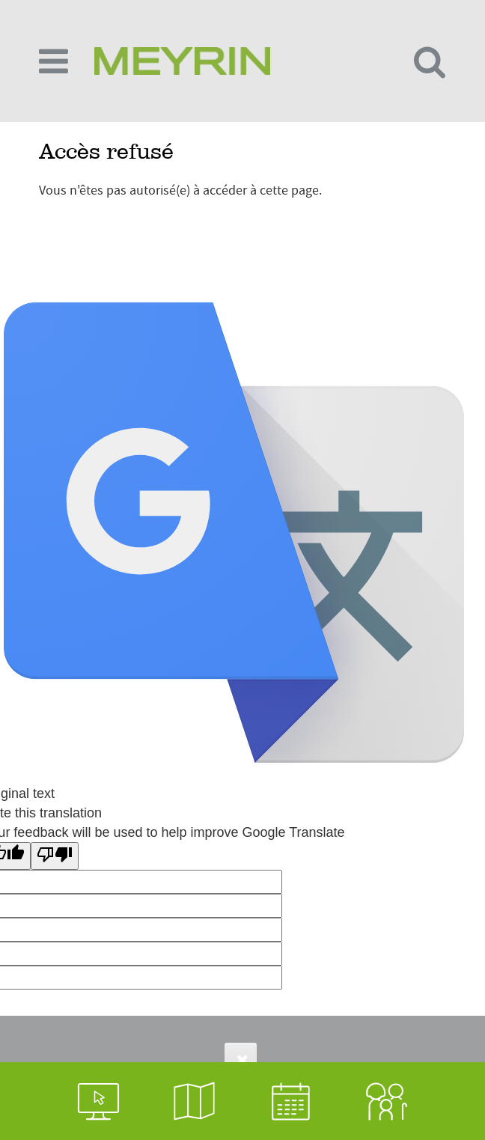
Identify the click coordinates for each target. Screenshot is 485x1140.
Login (15, 271)
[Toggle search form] (430, 61)
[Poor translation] (55, 856)
